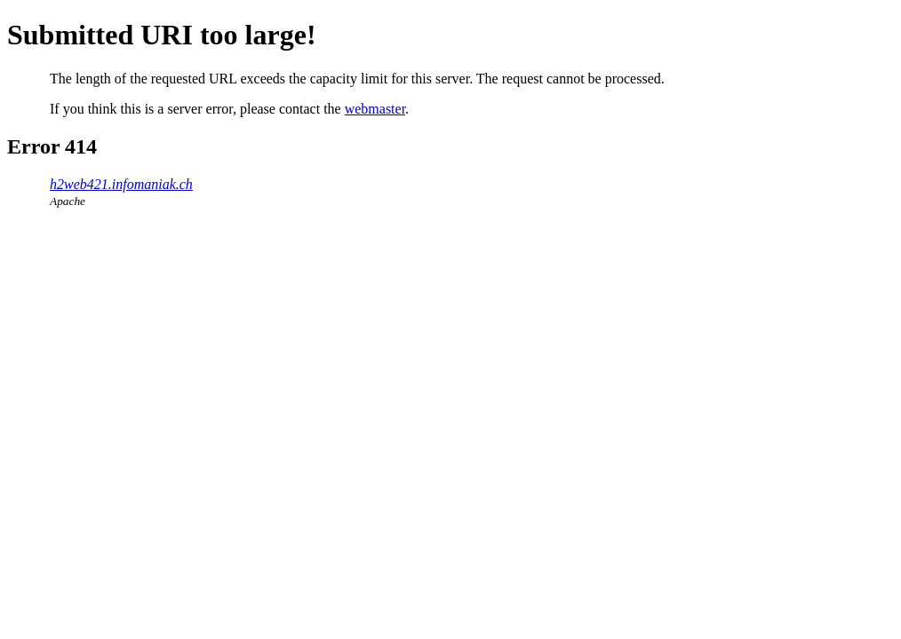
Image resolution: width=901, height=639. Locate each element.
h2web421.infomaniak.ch (121, 184)
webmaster (375, 108)
